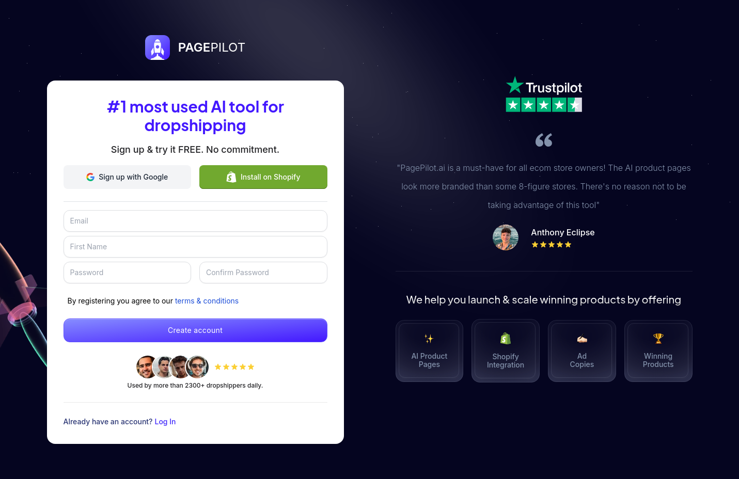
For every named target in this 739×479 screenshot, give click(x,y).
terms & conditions (207, 300)
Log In (165, 421)
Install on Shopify (263, 177)
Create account (195, 330)
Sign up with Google (127, 176)
